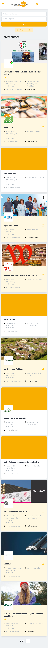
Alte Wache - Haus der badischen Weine (20, 275)
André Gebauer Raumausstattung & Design (21, 462)
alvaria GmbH (9, 320)
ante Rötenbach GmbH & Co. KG (17, 512)
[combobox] (24, 14)
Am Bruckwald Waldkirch (14, 369)
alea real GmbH (10, 174)
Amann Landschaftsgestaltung (16, 418)
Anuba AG (8, 564)
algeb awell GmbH (11, 225)
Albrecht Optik (9, 127)
